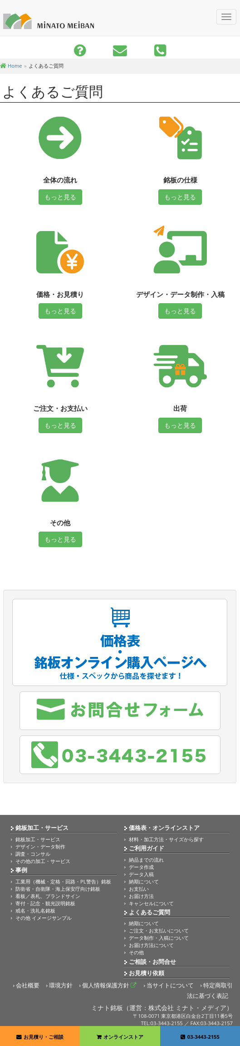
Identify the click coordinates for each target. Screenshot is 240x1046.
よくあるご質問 (149, 912)
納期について (144, 881)
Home (11, 65)
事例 (21, 870)
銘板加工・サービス (42, 828)
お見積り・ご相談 (40, 1036)
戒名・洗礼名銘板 (35, 910)
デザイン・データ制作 (40, 846)
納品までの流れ (146, 859)
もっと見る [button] (60, 196)
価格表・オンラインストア (164, 828)
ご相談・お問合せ (152, 962)
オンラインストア (120, 1036)
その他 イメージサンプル (43, 917)
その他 (136, 952)
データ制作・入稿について (159, 937)
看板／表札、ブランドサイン (47, 896)
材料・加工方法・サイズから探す (166, 839)
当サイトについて (170, 985)
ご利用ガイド (146, 848)
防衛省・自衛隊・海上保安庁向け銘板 (57, 888)
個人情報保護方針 (109, 985)
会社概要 (27, 985)
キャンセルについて (151, 903)
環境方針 (61, 985)
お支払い (139, 888)
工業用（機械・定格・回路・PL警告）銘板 (63, 881)
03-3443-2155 (200, 1036)
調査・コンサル (32, 853)
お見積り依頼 (146, 973)
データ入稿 (141, 874)
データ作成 (141, 866)
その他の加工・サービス (42, 861)
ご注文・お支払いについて (159, 930)
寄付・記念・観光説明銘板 (45, 903)
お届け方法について (151, 945)
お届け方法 (141, 896)
